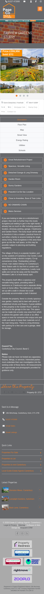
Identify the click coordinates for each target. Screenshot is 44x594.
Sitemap (21, 525)
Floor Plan (22, 125)
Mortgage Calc (19, 107)
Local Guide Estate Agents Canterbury (18, 471)
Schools (22, 150)
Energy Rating (22, 140)
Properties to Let (8, 459)
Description (22, 120)
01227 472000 (12, 1)
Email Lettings (11, 432)
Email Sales (10, 426)
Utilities (22, 145)
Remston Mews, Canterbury (21, 490)
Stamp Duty (32, 107)
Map (22, 130)
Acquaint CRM (26, 528)
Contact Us (11, 112)
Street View (22, 135)
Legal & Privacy (10, 525)
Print (3, 112)
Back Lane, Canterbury (19, 508)
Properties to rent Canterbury (14, 465)
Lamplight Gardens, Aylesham (21, 499)
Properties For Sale (10, 452)
